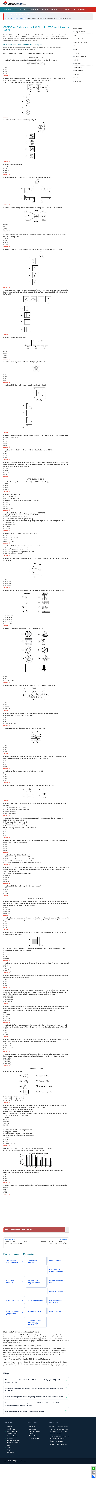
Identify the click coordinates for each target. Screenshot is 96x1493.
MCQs (9, 1477)
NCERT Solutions (32, 9)
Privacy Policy (33, 1463)
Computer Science (80, 59)
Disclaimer (32, 1461)
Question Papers (12, 1461)
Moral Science (79, 98)
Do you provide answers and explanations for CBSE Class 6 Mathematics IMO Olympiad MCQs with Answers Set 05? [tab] (32, 1431)
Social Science (79, 108)
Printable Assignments (13, 1467)
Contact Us (32, 1456)
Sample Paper (11, 1456)
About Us (32, 1454)
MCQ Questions (66, 9)
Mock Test (7, 14)
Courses (7, 9)
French (77, 73)
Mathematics (23, 18)
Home (6, 18)
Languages (78, 91)
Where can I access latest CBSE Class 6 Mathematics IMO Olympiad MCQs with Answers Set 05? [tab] (32, 1408)
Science (77, 105)
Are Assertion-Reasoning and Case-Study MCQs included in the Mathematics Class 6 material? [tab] (34, 1416)
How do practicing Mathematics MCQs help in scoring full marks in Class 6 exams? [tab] (34, 1424)
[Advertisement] (48, 35)
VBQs (8, 1474)
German (77, 80)
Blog (15, 14)
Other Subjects (79, 66)
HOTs (8, 1472)
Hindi (76, 87)
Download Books (12, 1463)
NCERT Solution (12, 1458)
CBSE (15, 9)
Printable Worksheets (13, 1470)
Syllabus (9, 1454)
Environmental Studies (81, 69)
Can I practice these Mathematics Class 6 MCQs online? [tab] (24, 1438)
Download (45, 9)
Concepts (9, 1465)
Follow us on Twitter (35, 1458)
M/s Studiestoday (21, 1488)
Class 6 (16, 18)
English (77, 62)
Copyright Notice (34, 1465)
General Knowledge (80, 84)
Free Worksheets (79, 9)
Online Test (10, 1479)
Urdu (76, 76)
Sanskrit (77, 101)
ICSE (22, 9)
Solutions (54, 9)
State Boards (23, 14)
